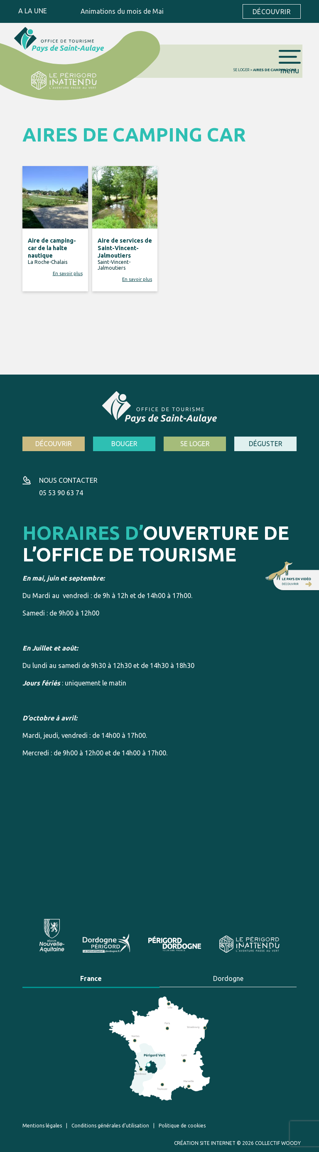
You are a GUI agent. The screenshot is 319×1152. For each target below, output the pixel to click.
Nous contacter (68, 480)
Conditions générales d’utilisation (110, 1125)
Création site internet (205, 1143)
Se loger (241, 70)
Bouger (124, 443)
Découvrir (272, 11)
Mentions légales (42, 1125)
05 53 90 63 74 (61, 493)
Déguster (265, 443)
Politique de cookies (182, 1125)
